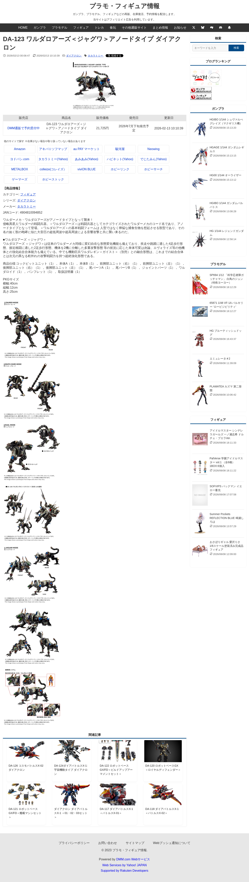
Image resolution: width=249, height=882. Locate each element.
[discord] (220, 27)
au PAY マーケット (86, 149)
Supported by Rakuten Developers (124, 870)
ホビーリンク (120, 169)
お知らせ (180, 27)
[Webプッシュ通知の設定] (229, 27)
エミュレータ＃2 (220, 358)
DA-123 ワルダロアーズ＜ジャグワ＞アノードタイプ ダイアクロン (66, 128)
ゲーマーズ (19, 179)
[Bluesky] (202, 27)
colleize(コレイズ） (53, 169)
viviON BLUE (86, 169)
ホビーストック (53, 179)
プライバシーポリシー (74, 843)
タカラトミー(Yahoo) (53, 159)
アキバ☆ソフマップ (53, 149)
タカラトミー (96, 55)
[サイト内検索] (210, 48)
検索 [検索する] (236, 47)
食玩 (113, 27)
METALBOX (19, 169)
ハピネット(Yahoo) (120, 159)
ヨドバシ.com (19, 159)
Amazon (19, 149)
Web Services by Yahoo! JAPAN (124, 865)
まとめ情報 (160, 27)
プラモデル (59, 27)
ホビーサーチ (153, 169)
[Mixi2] (211, 27)
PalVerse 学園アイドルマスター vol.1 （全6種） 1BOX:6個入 (226, 462)
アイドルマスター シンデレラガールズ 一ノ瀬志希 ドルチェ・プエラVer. (227, 434)
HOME (23, 27)
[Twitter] (193, 27)
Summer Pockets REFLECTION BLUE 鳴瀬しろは (227, 518)
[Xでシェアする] (115, 55)
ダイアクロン (74, 55)
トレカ (99, 27)
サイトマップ (135, 843)
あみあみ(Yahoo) (86, 159)
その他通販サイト (134, 27)
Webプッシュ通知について (171, 843)
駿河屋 (120, 149)
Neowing (153, 149)
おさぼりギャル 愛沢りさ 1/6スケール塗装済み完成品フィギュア (226, 545)
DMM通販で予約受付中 (23, 128)
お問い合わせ (107, 843)
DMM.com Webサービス (133, 859)
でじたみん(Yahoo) (153, 159)
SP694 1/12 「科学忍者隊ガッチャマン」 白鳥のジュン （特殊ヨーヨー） (227, 278)
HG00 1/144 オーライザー (225, 175)
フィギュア (81, 27)
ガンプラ (39, 27)
